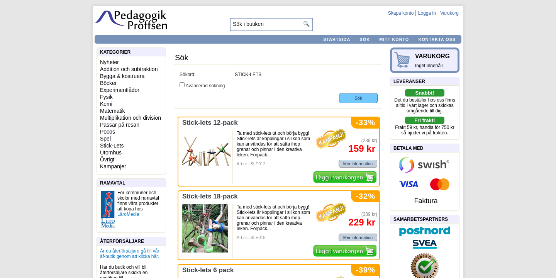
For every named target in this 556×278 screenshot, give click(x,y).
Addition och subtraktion (129, 69)
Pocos (107, 132)
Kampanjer (113, 166)
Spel (105, 139)
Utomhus (111, 152)
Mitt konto (394, 39)
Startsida (336, 39)
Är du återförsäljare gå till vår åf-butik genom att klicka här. (129, 253)
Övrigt (107, 159)
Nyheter (109, 62)
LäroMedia (128, 214)
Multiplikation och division (130, 118)
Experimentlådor (119, 90)
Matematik (112, 111)
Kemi (106, 104)
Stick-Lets (112, 145)
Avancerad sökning (205, 85)
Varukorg (449, 13)
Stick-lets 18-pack (210, 196)
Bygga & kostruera (122, 76)
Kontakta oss (437, 39)
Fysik (106, 97)
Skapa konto (401, 13)
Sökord (187, 74)
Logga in (427, 13)
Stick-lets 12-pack (210, 122)
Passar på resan (119, 125)
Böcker (108, 83)
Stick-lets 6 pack (208, 270)
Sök (365, 39)
